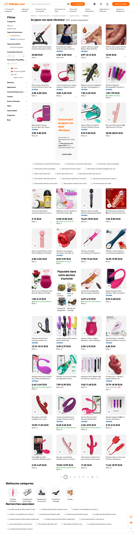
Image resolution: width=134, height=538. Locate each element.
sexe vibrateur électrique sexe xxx (89, 174)
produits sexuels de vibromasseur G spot (21, 509)
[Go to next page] (97, 477)
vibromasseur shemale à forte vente (44, 183)
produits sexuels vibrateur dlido (49, 514)
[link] (131, 517)
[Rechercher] (77, 4)
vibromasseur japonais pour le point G (73, 178)
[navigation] (17, 246)
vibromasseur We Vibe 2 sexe (46, 524)
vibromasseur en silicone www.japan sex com (100, 169)
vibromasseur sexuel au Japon (70, 169)
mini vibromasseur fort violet (101, 183)
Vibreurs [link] (86, 16)
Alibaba (33, 16)
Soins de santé (44, 16)
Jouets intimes (74, 16)
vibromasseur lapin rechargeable (107, 164)
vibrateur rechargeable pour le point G (84, 509)
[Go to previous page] (61, 477)
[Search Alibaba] (48, 4)
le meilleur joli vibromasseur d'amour (99, 524)
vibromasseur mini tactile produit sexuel (46, 164)
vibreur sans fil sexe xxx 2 (41, 174)
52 (92, 477)
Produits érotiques (59, 16)
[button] (68, 4)
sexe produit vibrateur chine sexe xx (91, 519)
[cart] (101, 4)
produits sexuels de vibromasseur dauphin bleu (23, 519)
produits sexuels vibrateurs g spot (76, 514)
